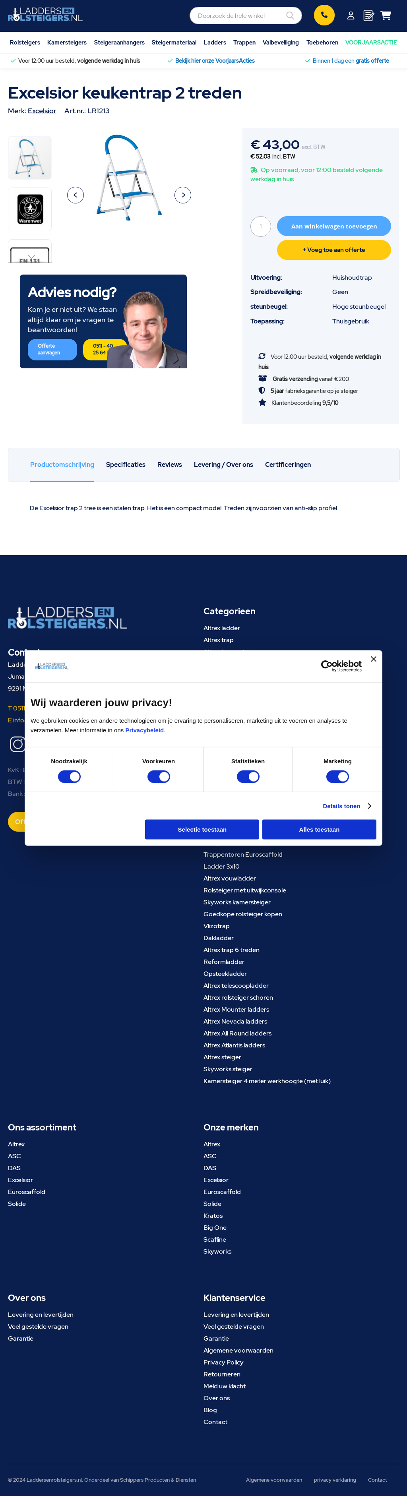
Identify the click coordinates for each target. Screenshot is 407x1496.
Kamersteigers (67, 42)
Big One (215, 1227)
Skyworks (217, 1251)
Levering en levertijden (41, 1314)
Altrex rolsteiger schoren (238, 997)
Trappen (244, 42)
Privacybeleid (144, 730)
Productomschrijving (62, 465)
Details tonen (341, 805)
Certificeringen (288, 465)
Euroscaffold (26, 1192)
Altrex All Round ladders (237, 1033)
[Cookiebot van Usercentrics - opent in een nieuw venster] (327, 666)
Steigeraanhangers (119, 42)
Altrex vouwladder (230, 878)
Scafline (215, 1239)
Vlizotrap (217, 926)
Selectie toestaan (202, 829)
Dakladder (219, 938)
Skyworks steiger (228, 1069)
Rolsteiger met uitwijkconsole (245, 890)
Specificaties (125, 465)
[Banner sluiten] (373, 666)
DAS (14, 1168)
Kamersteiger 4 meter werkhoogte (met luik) (267, 1081)
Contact (215, 1422)
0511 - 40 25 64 (103, 349)
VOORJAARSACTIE (371, 42)
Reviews (169, 465)
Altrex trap (219, 640)
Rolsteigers (25, 42)
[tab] (62, 465)
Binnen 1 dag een (351, 60)
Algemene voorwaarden (238, 1350)
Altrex (16, 1144)
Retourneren (222, 1374)
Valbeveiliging (281, 42)
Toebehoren (322, 42)
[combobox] (246, 15)
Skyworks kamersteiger (237, 902)
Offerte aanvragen (49, 349)
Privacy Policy (224, 1362)
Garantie (20, 1338)
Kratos (213, 1216)
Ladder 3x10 (222, 866)
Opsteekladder (225, 974)
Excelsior (42, 110)
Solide (17, 1204)
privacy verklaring (335, 1480)
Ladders (215, 42)
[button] (75, 195)
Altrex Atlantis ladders (234, 1045)
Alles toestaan (319, 829)
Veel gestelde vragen (38, 1326)
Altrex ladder (222, 628)
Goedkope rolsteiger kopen (243, 914)
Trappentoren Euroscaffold (243, 854)
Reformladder (224, 962)
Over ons (217, 1398)
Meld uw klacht (225, 1386)
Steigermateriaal (174, 42)
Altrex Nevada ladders (235, 1021)
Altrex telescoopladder (236, 985)
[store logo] (45, 14)
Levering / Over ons (223, 465)
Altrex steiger (222, 1057)
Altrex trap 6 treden (232, 950)
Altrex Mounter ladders (236, 1009)
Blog (210, 1410)
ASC (14, 1156)
